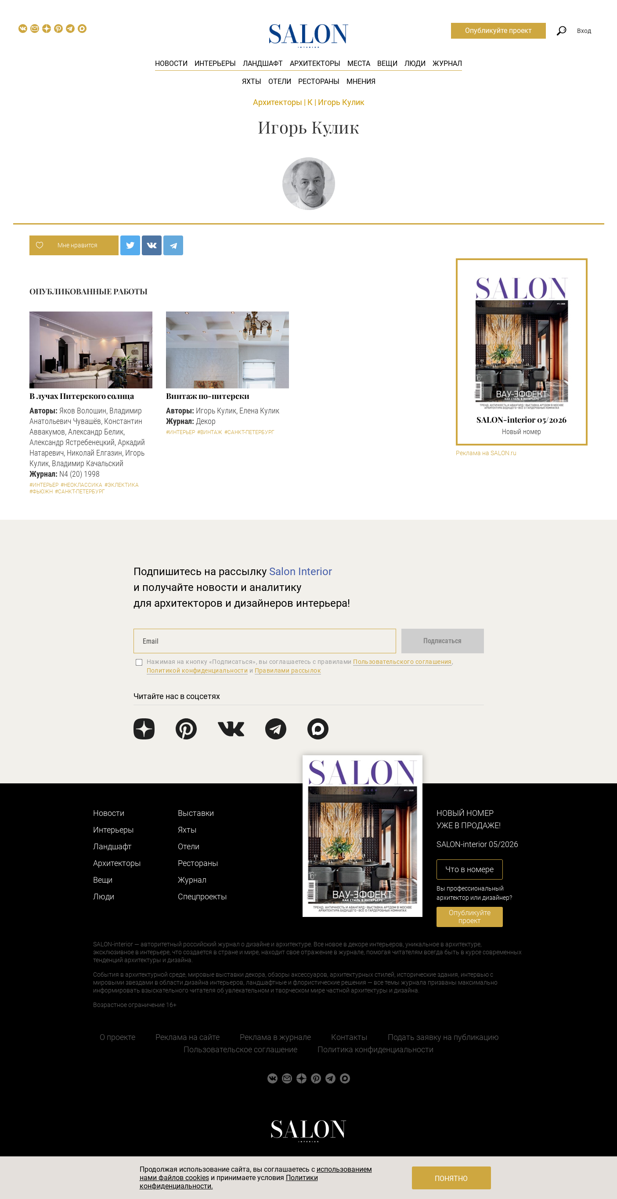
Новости (171, 63)
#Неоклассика (81, 485)
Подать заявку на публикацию (443, 1037)
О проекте (117, 1037)
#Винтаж (209, 432)
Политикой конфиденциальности (197, 670)
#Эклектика (122, 485)
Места (358, 63)
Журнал (447, 63)
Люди (415, 63)
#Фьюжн (41, 491)
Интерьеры (215, 63)
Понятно (451, 1178)
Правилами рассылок (288, 670)
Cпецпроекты (202, 896)
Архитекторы (315, 63)
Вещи (387, 63)
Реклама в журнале (275, 1037)
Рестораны (318, 81)
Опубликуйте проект (498, 30)
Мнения (360, 81)
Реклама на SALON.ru (486, 453)
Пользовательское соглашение (240, 1049)
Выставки (196, 813)
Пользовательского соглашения (402, 661)
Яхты (251, 81)
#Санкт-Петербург (80, 491)
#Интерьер (43, 485)
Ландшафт (263, 63)
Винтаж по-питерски (207, 396)
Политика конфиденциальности (375, 1049)
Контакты (349, 1037)
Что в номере (469, 869)
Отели (279, 81)
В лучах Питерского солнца (81, 396)
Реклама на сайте (187, 1037)
